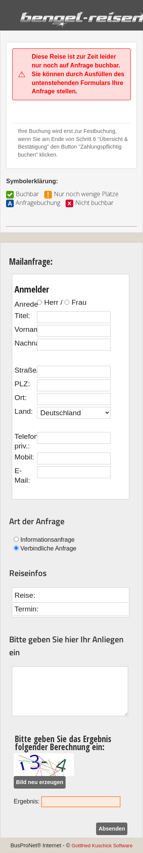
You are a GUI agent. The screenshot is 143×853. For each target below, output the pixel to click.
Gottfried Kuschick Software (102, 845)
